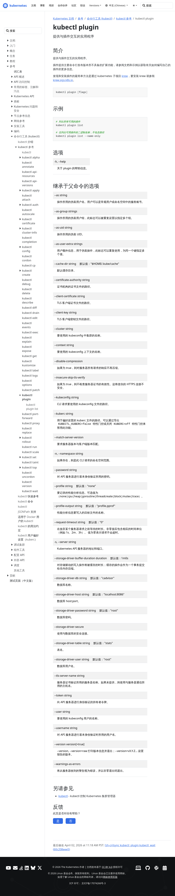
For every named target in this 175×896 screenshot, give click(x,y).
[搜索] (156, 5)
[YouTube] (8, 868)
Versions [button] (94, 5)
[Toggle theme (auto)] (134, 5)
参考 (80, 18)
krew (125, 76)
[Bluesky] (33, 868)
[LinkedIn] (27, 868)
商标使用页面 (110, 877)
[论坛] (15, 868)
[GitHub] (147, 868)
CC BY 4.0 (107, 867)
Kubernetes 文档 (63, 18)
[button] (116, 5)
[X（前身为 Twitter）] (39, 868)
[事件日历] (165, 868)
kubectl (63, 796)
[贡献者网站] (138, 868)
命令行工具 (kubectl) (99, 18)
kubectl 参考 (124, 18)
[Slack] (156, 868)
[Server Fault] (21, 868)
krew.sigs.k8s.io (63, 80)
